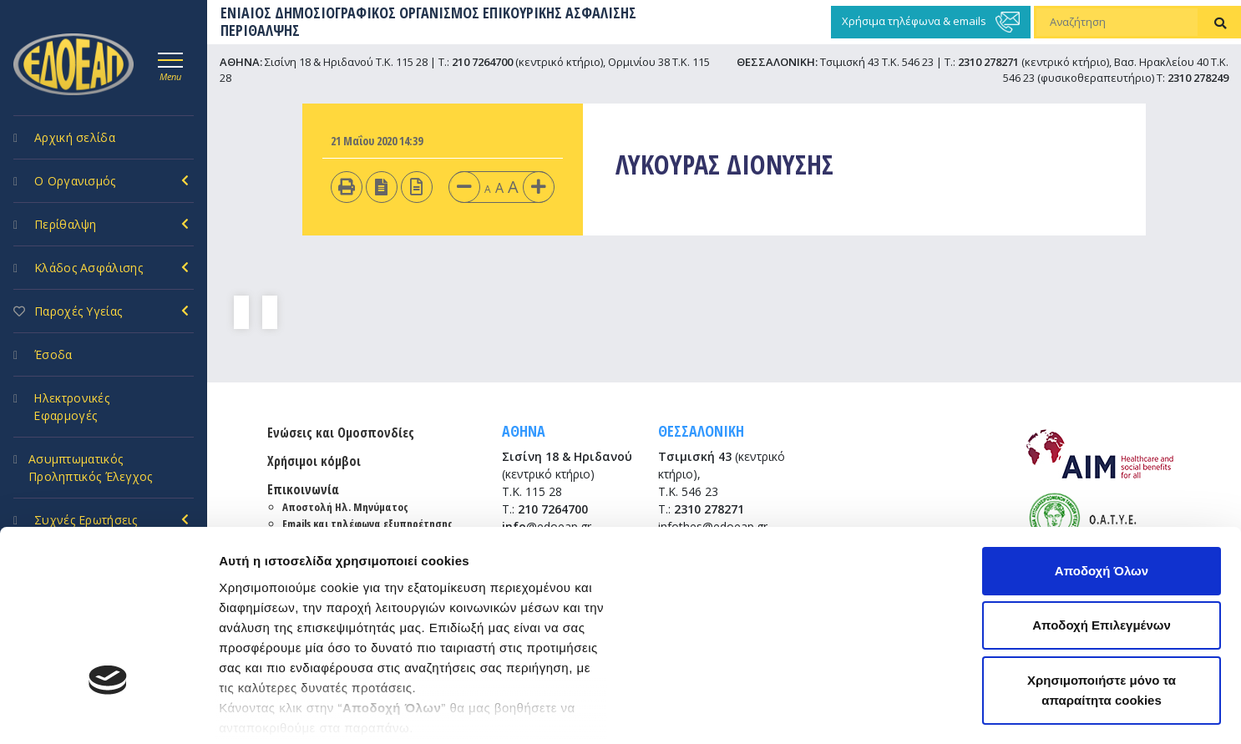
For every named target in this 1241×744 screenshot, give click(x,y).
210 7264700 (482, 61)
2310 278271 (988, 61)
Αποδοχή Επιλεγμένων (1101, 485)
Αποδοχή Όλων (1101, 430)
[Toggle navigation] (170, 64)
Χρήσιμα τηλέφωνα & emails (931, 22)
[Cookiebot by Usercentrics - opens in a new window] (108, 711)
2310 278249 (1198, 77)
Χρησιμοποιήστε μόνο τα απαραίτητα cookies (1101, 550)
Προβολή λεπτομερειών (290, 711)
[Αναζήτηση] (1117, 22)
